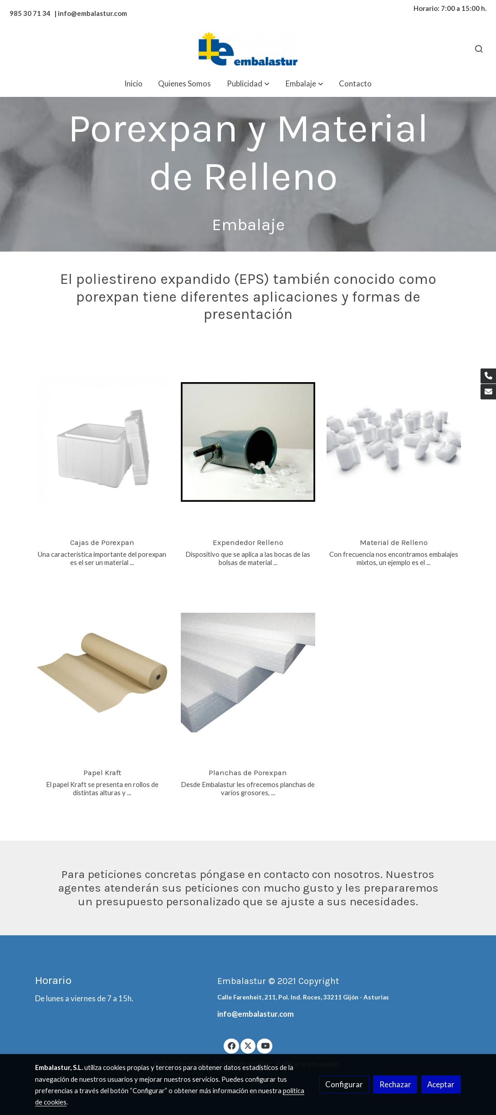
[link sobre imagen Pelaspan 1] (394, 442)
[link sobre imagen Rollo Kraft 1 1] (102, 672)
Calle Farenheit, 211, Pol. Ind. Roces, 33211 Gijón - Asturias (303, 997)
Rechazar (395, 1084)
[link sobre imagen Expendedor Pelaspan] (248, 442)
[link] (248, 49)
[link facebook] (231, 1045)
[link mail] (488, 391)
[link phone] (488, 376)
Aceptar (441, 1084)
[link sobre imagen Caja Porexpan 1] (102, 442)
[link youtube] (265, 1045)
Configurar (344, 1084)
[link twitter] (248, 1045)
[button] (248, 83)
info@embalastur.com (255, 1014)
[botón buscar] (478, 48)
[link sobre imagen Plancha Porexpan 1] (248, 672)
